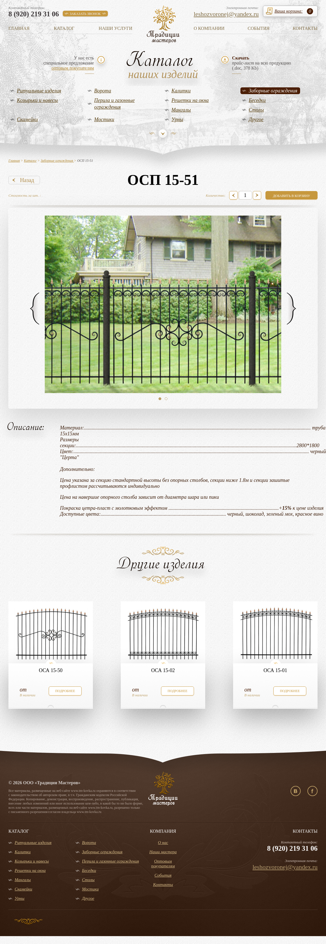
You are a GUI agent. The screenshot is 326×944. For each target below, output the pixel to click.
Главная (19, 28)
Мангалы (181, 110)
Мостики (104, 119)
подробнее (65, 691)
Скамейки (27, 119)
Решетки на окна (190, 100)
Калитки (181, 91)
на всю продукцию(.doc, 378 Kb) (261, 63)
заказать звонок (85, 14)
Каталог (64, 28)
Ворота (102, 91)
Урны (177, 119)
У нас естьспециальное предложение (68, 63)
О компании (209, 28)
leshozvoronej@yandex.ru (226, 13)
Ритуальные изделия (39, 91)
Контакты (305, 28)
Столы (256, 110)
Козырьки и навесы (37, 100)
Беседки (257, 100)
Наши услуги (115, 28)
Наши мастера (163, 852)
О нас (163, 842)
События (258, 28)
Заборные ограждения (273, 91)
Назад (27, 180)
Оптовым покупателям (163, 863)
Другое (256, 119)
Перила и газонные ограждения (114, 103)
